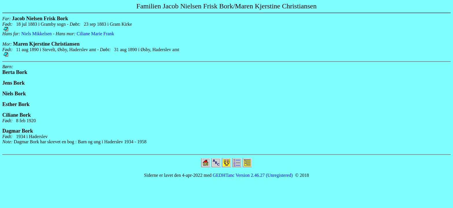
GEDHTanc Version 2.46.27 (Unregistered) (252, 175)
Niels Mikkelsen (36, 33)
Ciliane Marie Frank (95, 33)
